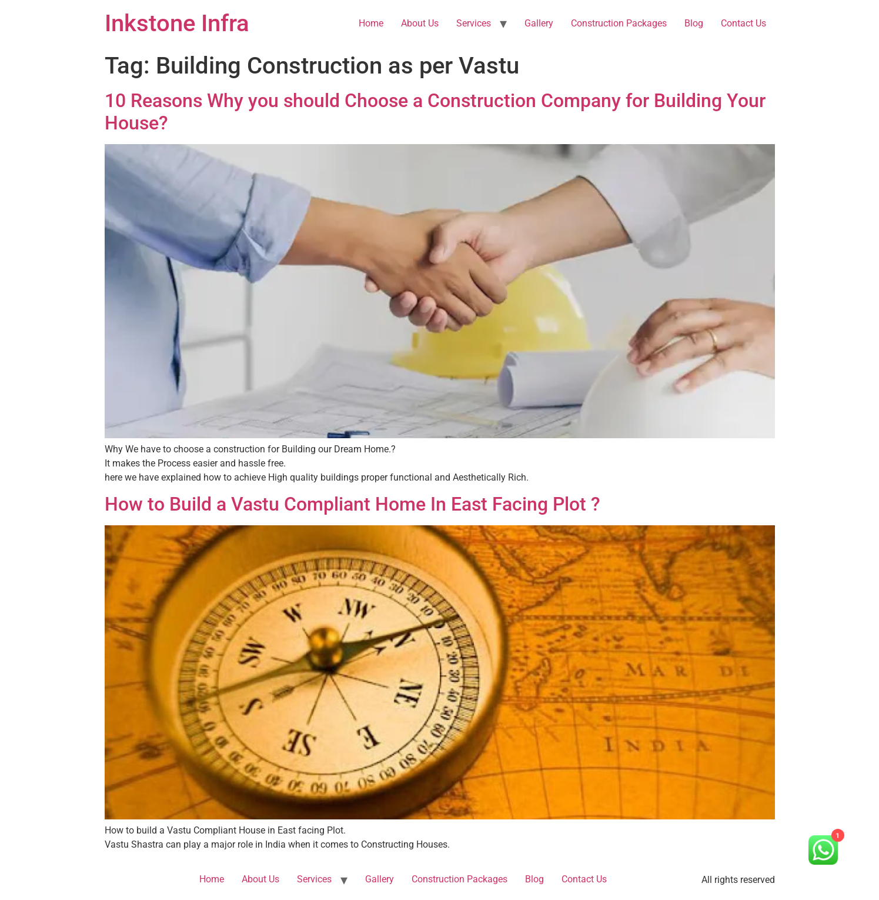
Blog (693, 23)
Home (371, 23)
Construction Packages (619, 23)
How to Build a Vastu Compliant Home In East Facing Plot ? (352, 504)
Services (473, 23)
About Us (420, 23)
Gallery (538, 23)
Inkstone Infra (177, 23)
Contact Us (743, 23)
